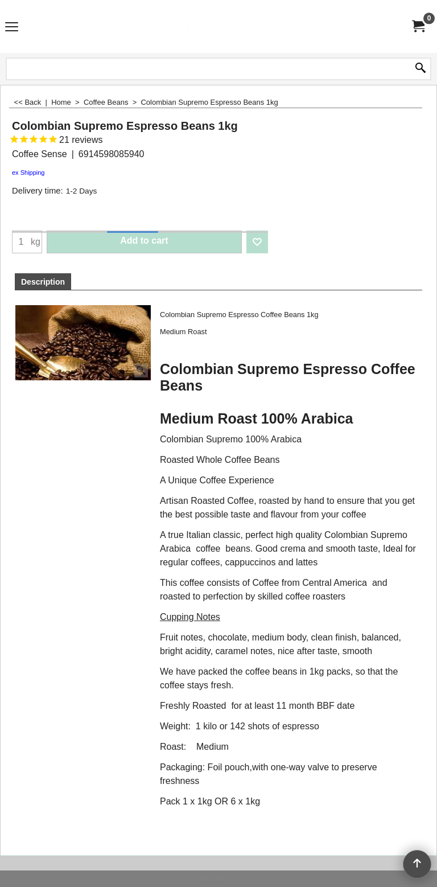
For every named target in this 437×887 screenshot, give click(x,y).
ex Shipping (28, 172)
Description (43, 281)
